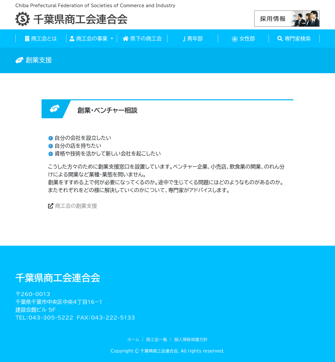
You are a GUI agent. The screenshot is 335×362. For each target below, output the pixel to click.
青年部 (193, 39)
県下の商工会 (142, 38)
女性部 (243, 39)
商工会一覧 (156, 339)
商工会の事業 (89, 38)
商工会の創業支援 (76, 205)
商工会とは (41, 38)
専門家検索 (293, 38)
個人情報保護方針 (190, 339)
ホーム (133, 339)
